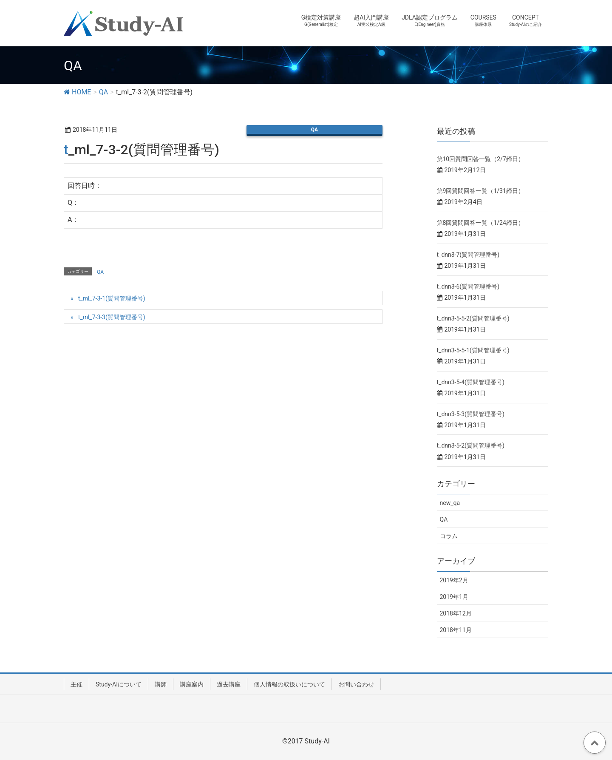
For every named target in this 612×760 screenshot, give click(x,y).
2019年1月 (454, 596)
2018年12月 (456, 613)
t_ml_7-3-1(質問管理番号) (111, 298)
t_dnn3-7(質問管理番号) (468, 254)
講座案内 (192, 684)
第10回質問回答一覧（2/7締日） (480, 159)
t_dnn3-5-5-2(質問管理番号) (473, 318)
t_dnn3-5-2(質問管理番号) (470, 445)
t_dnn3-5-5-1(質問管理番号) (473, 350)
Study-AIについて (119, 684)
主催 (76, 684)
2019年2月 (454, 580)
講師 (161, 684)
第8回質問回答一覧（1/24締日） (480, 222)
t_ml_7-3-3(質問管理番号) (111, 317)
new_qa (450, 502)
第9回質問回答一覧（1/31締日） (480, 190)
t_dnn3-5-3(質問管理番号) (470, 414)
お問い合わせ (356, 684)
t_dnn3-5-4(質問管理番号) (470, 382)
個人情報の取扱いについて (289, 684)
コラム (449, 536)
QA (314, 130)
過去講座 (229, 684)
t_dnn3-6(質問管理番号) (468, 286)
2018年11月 (456, 630)
